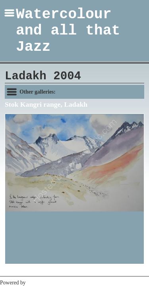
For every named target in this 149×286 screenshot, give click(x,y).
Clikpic (35, 283)
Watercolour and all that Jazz (68, 30)
